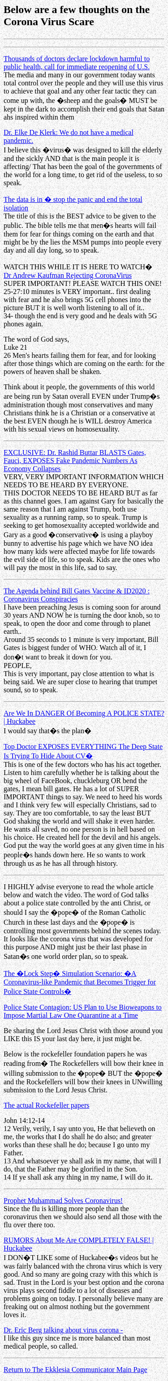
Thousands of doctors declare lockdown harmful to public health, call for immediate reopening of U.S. (77, 63)
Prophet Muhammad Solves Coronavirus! (63, 1200)
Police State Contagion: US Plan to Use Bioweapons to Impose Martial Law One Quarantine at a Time (83, 1011)
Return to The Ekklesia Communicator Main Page (75, 1369)
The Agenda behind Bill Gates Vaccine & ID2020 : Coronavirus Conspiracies (77, 595)
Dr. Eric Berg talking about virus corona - (63, 1330)
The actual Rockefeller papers (46, 1105)
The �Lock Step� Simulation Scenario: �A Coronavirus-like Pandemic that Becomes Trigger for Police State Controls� (80, 982)
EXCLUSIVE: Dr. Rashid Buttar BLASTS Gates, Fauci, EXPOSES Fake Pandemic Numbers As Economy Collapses (75, 460)
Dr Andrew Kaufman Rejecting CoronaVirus (68, 275)
